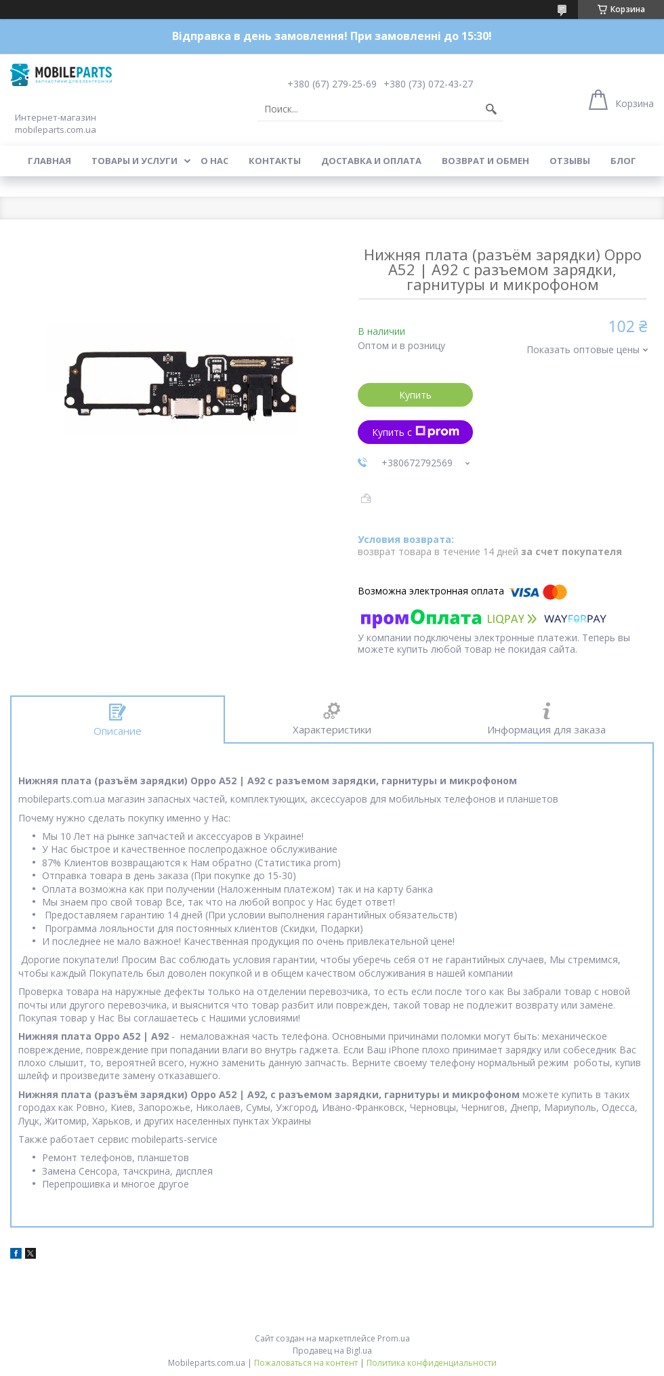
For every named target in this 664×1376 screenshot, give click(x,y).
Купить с (415, 432)
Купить (415, 394)
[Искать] (491, 109)
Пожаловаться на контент (306, 1363)
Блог (623, 161)
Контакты (275, 161)
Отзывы (569, 161)
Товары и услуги (134, 161)
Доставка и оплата (371, 161)
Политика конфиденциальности (432, 1363)
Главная (49, 161)
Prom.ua (393, 1338)
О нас (214, 161)
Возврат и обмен (485, 161)
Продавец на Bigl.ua (332, 1350)
